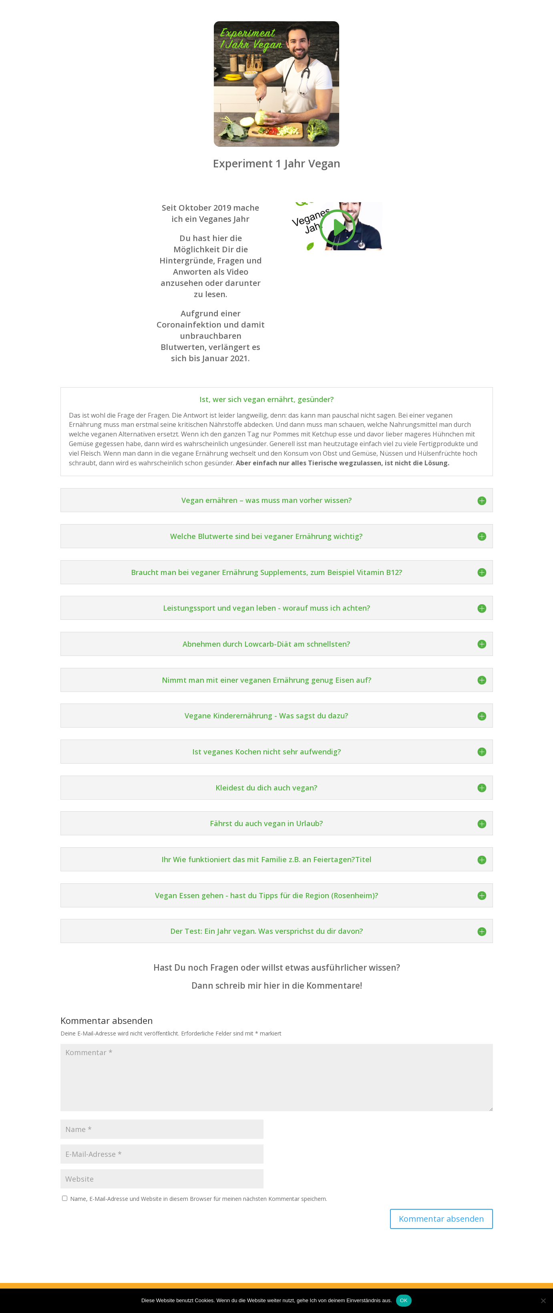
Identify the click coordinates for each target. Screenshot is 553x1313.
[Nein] (543, 1301)
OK (404, 1300)
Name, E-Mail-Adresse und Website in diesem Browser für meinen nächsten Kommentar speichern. (198, 1198)
